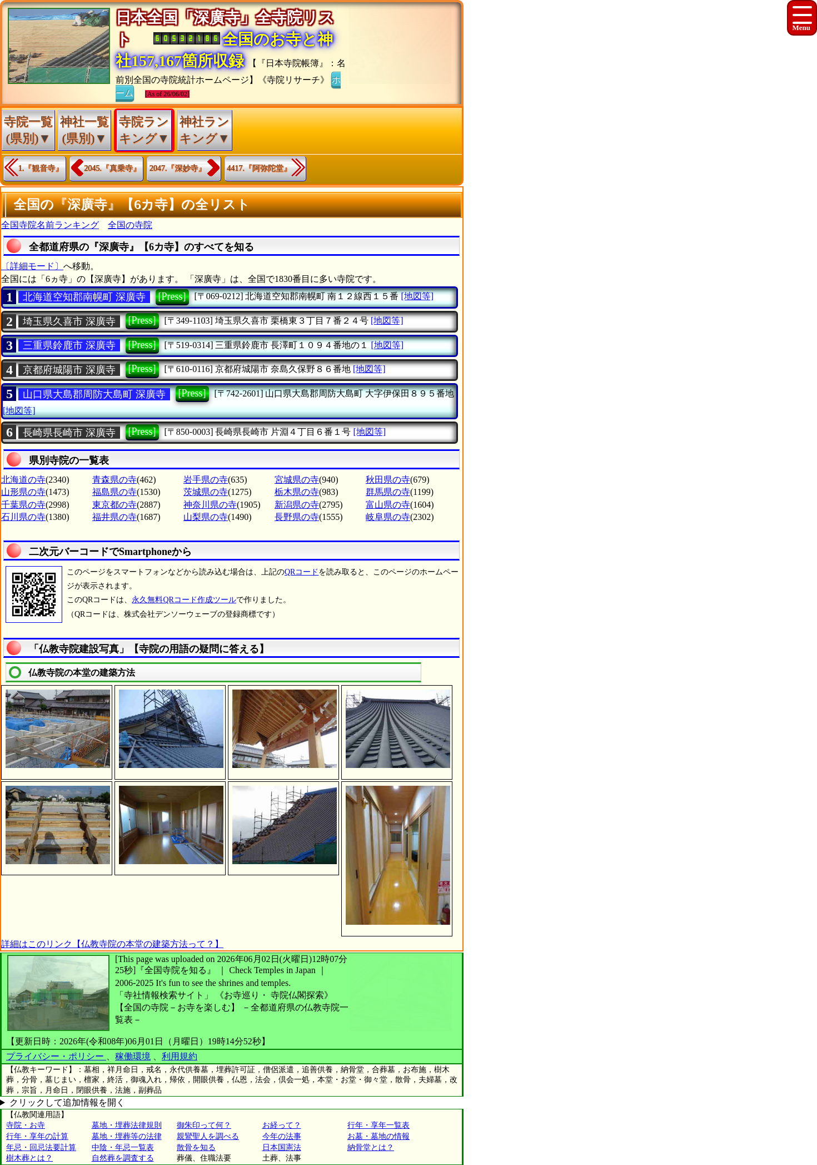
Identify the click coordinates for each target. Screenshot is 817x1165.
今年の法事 (281, 1136)
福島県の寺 (114, 492)
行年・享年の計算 (37, 1136)
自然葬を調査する (123, 1158)
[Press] (172, 296)
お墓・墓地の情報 (378, 1136)
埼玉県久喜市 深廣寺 (69, 321)
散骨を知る (196, 1147)
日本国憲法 (281, 1147)
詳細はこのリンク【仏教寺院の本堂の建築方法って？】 (112, 944)
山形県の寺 (23, 492)
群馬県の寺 (388, 492)
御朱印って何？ (204, 1125)
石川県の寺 (23, 517)
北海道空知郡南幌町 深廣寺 (84, 297)
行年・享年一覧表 (378, 1125)
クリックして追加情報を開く (67, 1102)
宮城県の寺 (297, 479)
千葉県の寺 (23, 504)
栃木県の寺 (297, 492)
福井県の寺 (114, 517)
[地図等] (417, 296)
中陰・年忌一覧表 (123, 1147)
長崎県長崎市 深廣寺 (69, 432)
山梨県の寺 (205, 517)
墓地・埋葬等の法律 (127, 1136)
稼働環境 (133, 1056)
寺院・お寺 (25, 1125)
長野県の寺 (297, 517)
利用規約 (179, 1056)
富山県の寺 (388, 504)
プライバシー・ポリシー (56, 1056)
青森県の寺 (114, 479)
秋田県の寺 (388, 479)
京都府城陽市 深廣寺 (69, 369)
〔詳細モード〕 (32, 266)
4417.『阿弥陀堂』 (259, 168)
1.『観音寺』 (40, 168)
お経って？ (281, 1125)
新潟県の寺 (297, 504)
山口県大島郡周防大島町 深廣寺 (94, 394)
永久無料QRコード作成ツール (184, 600)
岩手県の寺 (205, 479)
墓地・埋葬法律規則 (127, 1125)
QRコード (301, 572)
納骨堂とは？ (370, 1147)
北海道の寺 (23, 479)
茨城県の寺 (205, 492)
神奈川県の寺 (210, 504)
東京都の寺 (114, 504)
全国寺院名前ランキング (50, 225)
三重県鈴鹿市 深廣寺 (69, 345)
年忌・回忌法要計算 (41, 1147)
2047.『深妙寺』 (178, 168)
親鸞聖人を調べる (208, 1136)
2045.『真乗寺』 (112, 168)
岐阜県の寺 (388, 517)
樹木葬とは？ (29, 1158)
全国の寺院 (130, 225)
